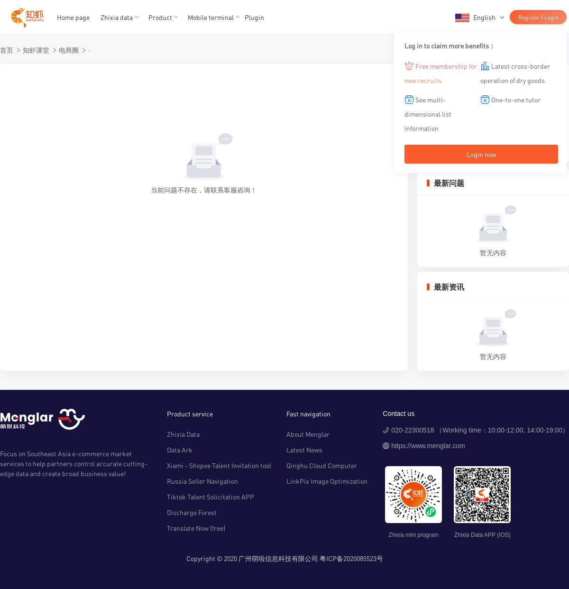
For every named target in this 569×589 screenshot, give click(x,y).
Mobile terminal (211, 17)
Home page (73, 17)
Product (160, 17)
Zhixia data (117, 17)
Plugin (254, 17)
